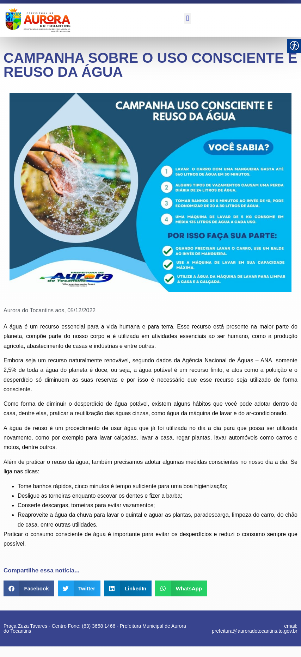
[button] (187, 18)
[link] (37, 20)
